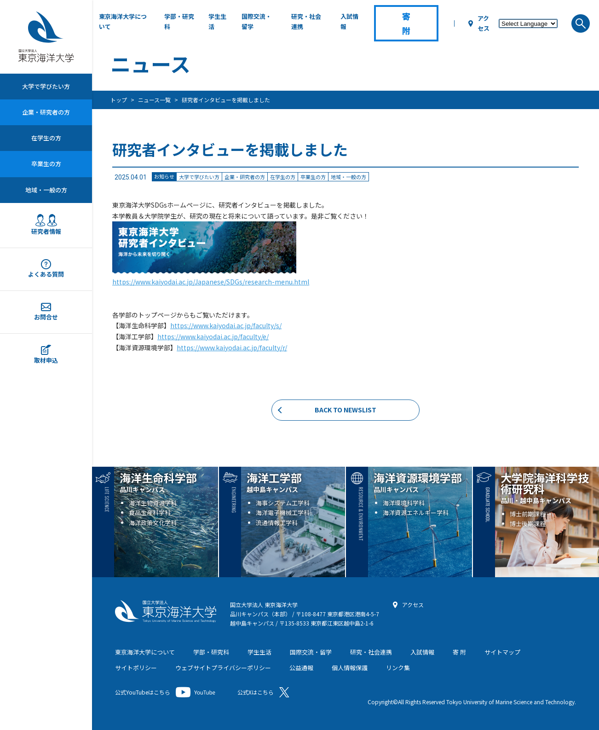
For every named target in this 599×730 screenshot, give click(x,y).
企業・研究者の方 (46, 112)
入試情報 (349, 21)
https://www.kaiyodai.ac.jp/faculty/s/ (226, 325)
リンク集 (398, 667)
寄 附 (459, 652)
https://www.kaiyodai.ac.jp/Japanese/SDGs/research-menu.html (210, 281)
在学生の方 (46, 137)
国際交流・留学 (256, 21)
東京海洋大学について (123, 21)
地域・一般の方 (46, 189)
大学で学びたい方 (46, 86)
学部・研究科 (179, 21)
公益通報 (301, 667)
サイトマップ (502, 652)
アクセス (484, 23)
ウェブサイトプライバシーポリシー (223, 667)
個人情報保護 (350, 667)
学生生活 (217, 21)
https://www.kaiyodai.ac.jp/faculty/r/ (232, 347)
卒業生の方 (46, 163)
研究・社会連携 (306, 21)
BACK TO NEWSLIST (345, 409)
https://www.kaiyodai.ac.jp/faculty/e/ (213, 336)
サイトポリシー (136, 667)
